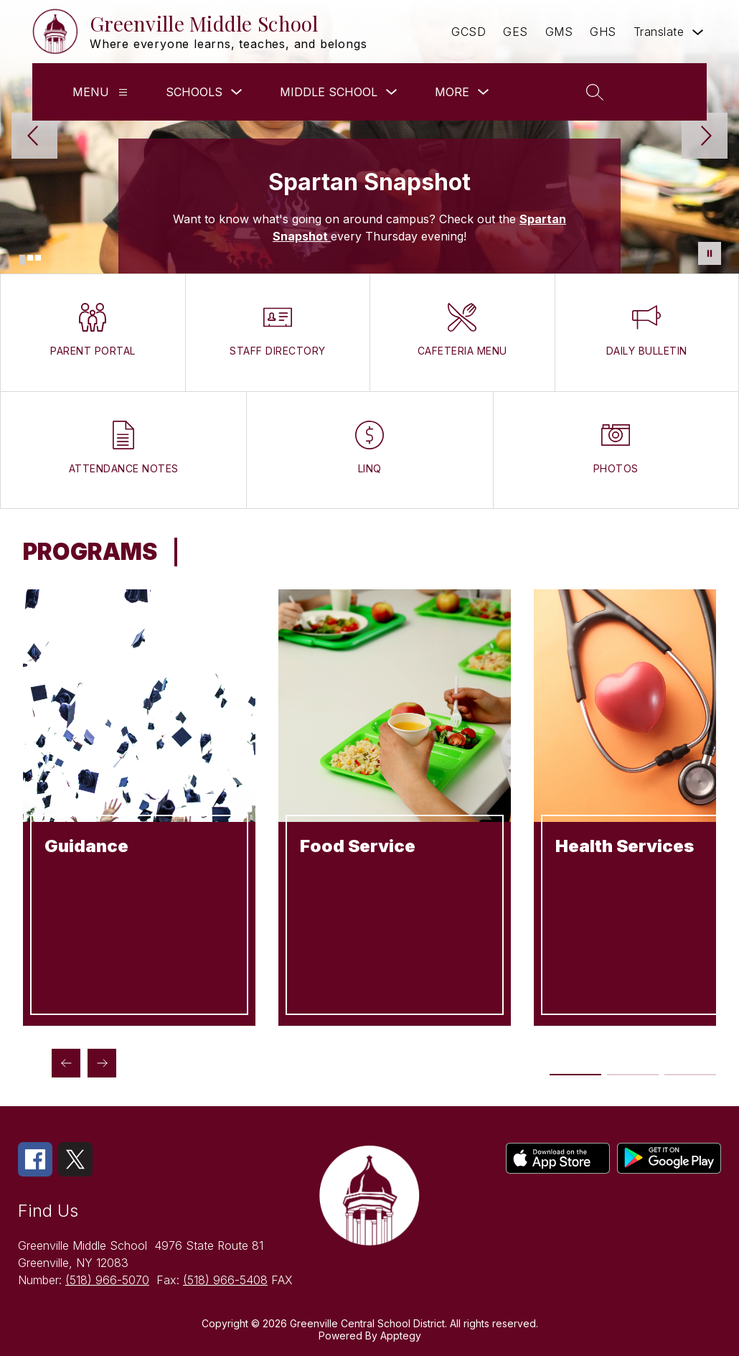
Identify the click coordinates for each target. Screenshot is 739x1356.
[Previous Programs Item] (66, 1063)
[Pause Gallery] (709, 253)
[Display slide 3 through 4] (633, 1074)
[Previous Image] (34, 137)
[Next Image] (705, 137)
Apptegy (400, 1335)
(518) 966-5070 (107, 1280)
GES (515, 31)
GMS (559, 31)
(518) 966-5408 (225, 1280)
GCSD (468, 31)
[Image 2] (30, 258)
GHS (603, 31)
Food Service (357, 846)
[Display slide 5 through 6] (690, 1074)
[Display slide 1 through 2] (576, 1074)
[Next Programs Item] (102, 1063)
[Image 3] (38, 258)
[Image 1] (22, 260)
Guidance (86, 846)
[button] (655, 92)
